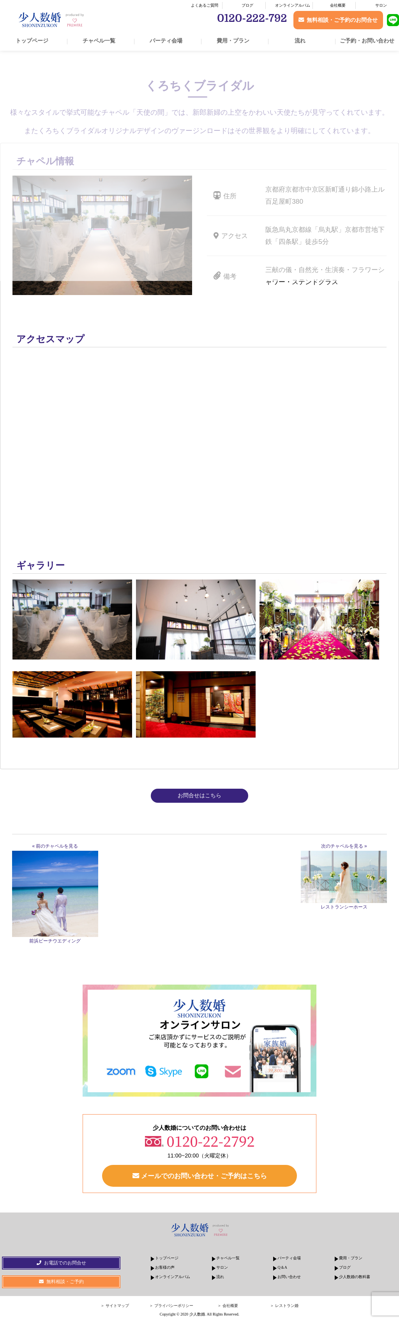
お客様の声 (165, 1267)
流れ (300, 40)
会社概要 (338, 5)
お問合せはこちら (199, 795)
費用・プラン (233, 40)
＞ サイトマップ (115, 1305)
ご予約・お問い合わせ (367, 40)
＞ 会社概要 (227, 1305)
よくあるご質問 (204, 5)
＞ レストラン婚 (284, 1305)
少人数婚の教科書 (354, 1277)
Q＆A (282, 1267)
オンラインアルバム (292, 5)
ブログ (247, 5)
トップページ (32, 40)
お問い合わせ (289, 1277)
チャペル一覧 (99, 40)
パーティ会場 (166, 40)
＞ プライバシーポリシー (171, 1305)
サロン (381, 5)
